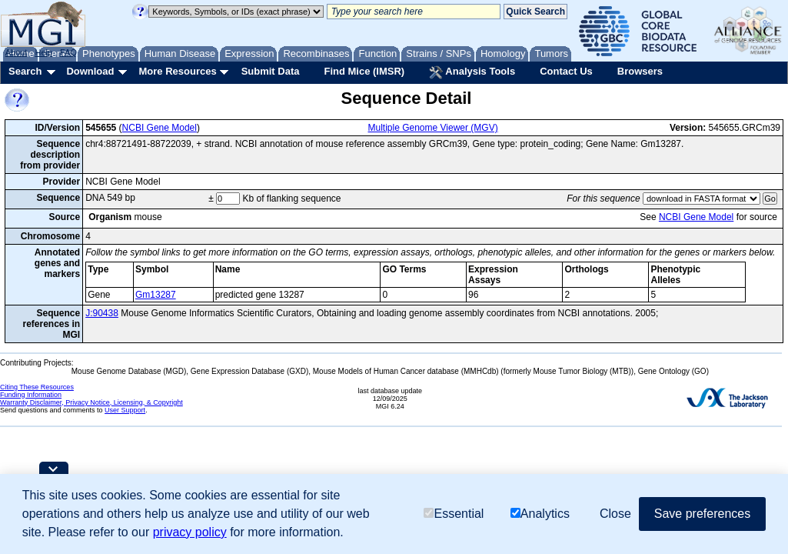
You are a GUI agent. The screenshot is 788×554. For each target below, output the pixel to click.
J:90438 (101, 313)
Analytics (540, 513)
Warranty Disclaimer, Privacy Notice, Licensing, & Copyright (91, 402)
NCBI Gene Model (159, 127)
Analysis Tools (472, 72)
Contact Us (566, 71)
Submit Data (270, 71)
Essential (454, 513)
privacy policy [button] (190, 532)
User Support (125, 410)
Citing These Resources (37, 387)
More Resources (177, 71)
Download (90, 71)
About (16, 52)
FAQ (68, 52)
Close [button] (615, 513)
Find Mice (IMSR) (364, 71)
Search (25, 71)
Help (43, 52)
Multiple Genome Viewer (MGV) (433, 127)
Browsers (640, 71)
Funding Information (31, 395)
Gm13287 (155, 294)
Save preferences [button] (702, 513)
